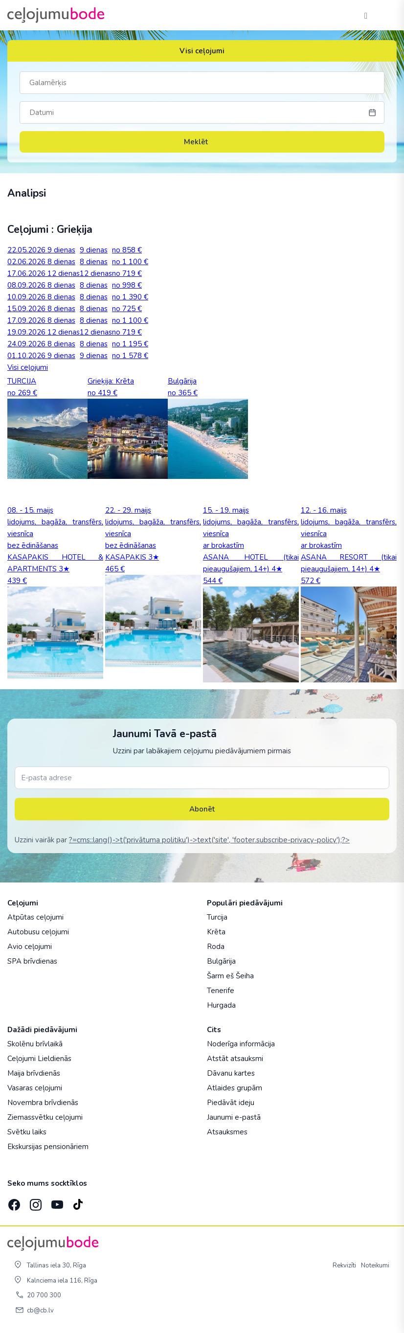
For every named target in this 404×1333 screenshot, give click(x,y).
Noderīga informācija (241, 1044)
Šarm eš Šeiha (230, 976)
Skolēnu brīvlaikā (35, 1044)
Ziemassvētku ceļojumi (45, 1117)
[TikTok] (78, 1201)
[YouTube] (56, 1201)
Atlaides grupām (234, 1088)
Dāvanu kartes (231, 1073)
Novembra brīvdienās (42, 1102)
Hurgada (221, 1005)
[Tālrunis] (366, 15)
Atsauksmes (227, 1132)
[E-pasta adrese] (202, 778)
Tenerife (220, 990)
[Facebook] (13, 1201)
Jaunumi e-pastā (234, 1117)
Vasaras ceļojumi (34, 1088)
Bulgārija (221, 961)
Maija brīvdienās (33, 1073)
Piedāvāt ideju (230, 1102)
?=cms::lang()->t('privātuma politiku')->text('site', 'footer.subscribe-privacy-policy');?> (209, 840)
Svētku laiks (26, 1132)
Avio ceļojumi (29, 946)
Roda (215, 946)
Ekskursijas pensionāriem (48, 1147)
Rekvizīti (344, 1265)
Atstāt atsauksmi (235, 1058)
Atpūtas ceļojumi (35, 917)
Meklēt (202, 142)
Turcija (217, 917)
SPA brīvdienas (32, 961)
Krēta (216, 932)
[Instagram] (35, 1201)
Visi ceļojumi (202, 51)
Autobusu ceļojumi (38, 932)
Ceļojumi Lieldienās (39, 1058)
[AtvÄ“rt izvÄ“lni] (385, 15)
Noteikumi (375, 1265)
